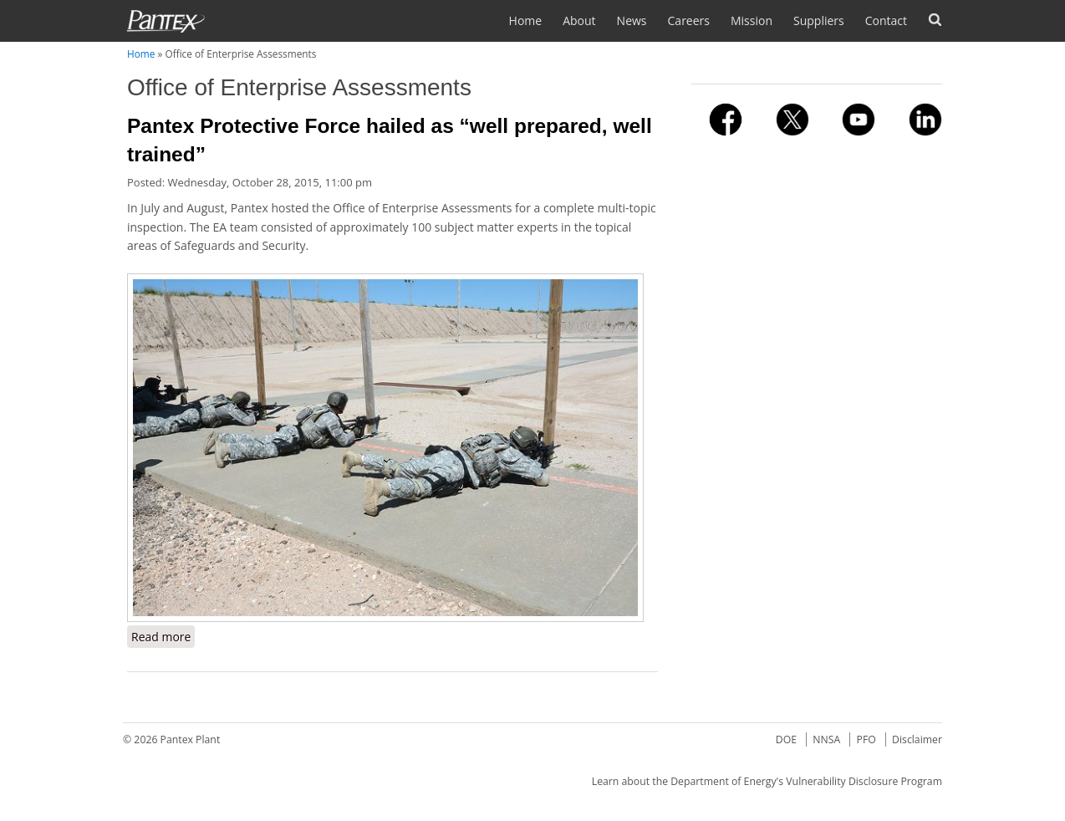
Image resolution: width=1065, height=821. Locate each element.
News (632, 20)
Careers (689, 20)
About (579, 20)
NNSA (826, 739)
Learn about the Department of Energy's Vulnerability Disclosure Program (767, 781)
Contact (886, 20)
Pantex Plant (191, 739)
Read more (163, 636)
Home (526, 20)
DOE (786, 739)
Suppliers (818, 20)
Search (935, 20)
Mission (751, 20)
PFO (866, 739)
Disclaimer (917, 739)
